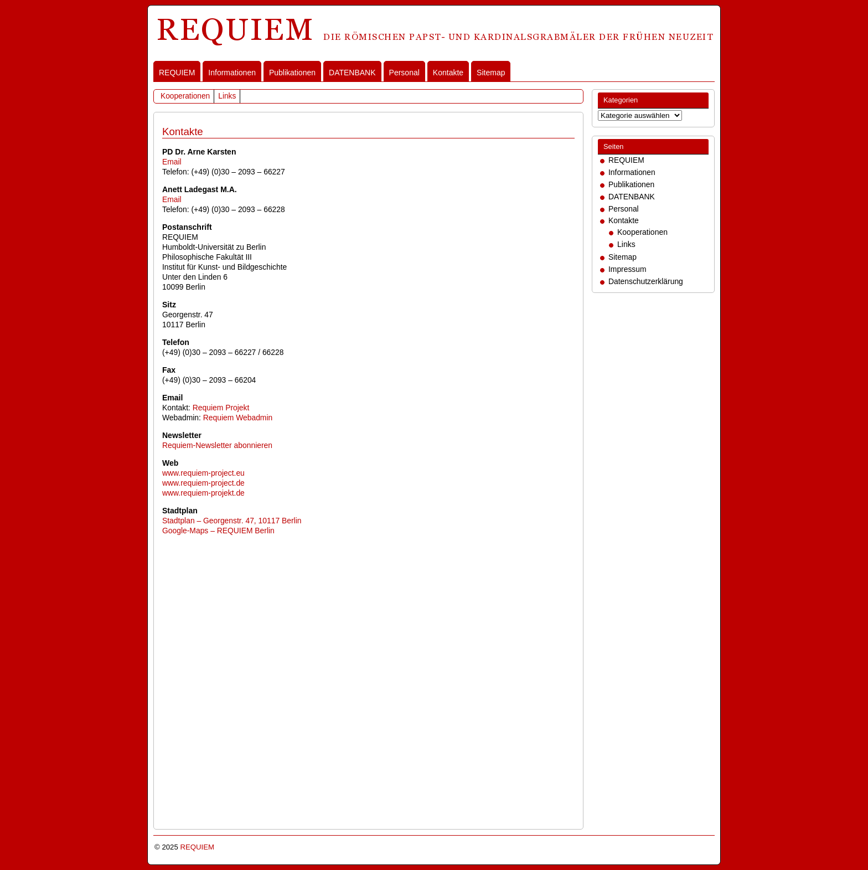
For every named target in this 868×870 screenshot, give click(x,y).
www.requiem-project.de (203, 482)
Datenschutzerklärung (645, 281)
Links (227, 96)
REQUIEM (177, 72)
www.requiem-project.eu (203, 473)
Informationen (232, 72)
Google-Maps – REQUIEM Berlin (218, 530)
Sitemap (491, 72)
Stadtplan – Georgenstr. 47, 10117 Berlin (231, 520)
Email (172, 161)
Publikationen (292, 72)
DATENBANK (352, 72)
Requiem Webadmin (237, 417)
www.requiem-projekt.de (203, 492)
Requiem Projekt (221, 407)
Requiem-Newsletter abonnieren (217, 445)
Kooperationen (185, 96)
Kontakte (448, 72)
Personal (404, 72)
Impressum (627, 269)
